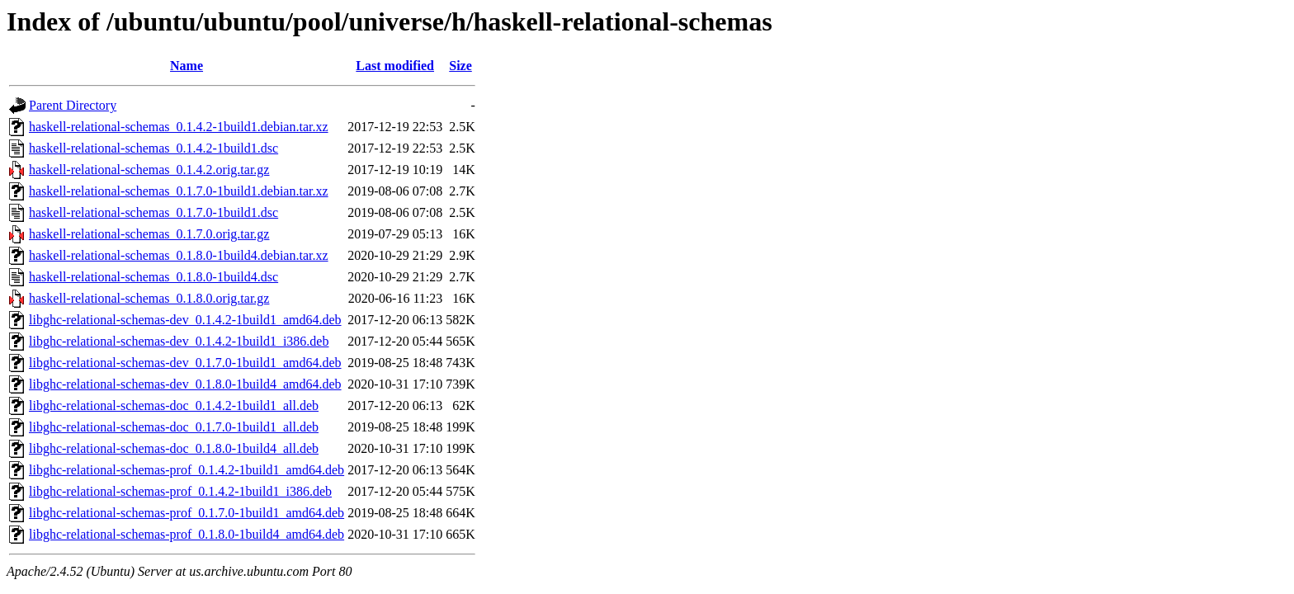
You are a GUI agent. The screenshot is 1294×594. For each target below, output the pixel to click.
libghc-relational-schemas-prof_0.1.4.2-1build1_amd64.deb (186, 470)
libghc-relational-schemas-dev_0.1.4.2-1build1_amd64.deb (185, 320)
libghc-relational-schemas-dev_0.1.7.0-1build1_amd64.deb (185, 363)
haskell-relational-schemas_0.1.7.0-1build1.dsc (153, 212)
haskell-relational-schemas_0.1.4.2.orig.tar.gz (149, 170)
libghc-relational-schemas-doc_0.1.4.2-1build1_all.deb (174, 405)
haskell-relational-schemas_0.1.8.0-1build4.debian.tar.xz (178, 255)
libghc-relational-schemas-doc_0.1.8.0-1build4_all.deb (174, 448)
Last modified (395, 66)
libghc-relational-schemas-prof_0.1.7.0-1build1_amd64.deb (186, 513)
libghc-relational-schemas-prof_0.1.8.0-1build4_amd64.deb (186, 534)
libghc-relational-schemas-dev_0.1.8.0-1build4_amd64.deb (185, 384)
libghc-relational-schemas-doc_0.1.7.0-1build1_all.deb (174, 427)
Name (186, 66)
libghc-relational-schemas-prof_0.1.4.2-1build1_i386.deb (180, 491)
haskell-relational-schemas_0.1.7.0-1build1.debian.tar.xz (178, 191)
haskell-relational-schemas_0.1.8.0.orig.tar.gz (149, 298)
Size (460, 66)
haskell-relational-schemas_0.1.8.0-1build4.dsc (153, 277)
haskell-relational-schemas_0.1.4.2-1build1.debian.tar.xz (178, 127)
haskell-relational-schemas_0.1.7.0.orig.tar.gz (149, 234)
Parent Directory (72, 105)
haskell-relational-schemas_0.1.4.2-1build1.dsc (153, 148)
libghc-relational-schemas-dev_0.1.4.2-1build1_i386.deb (178, 341)
